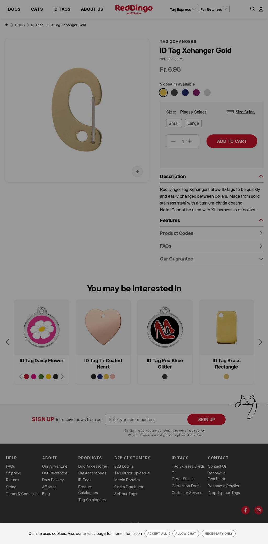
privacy (89, 533)
